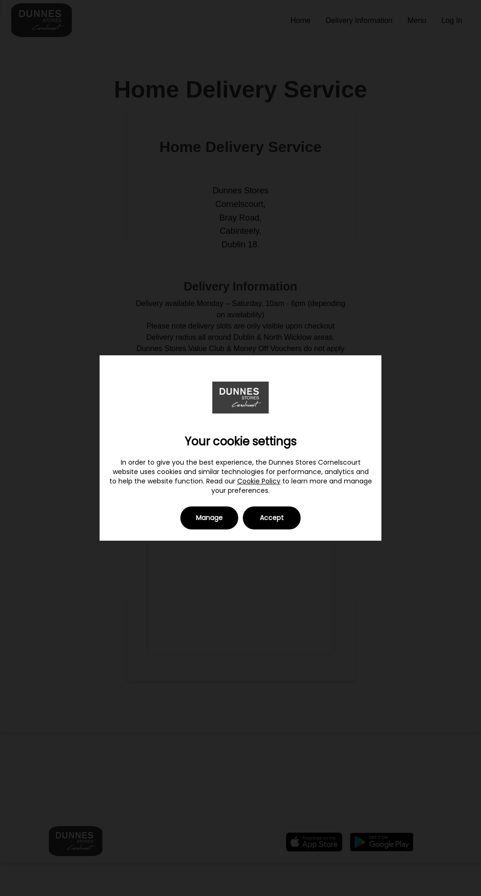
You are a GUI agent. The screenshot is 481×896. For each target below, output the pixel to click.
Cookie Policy (258, 481)
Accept (272, 517)
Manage (209, 517)
